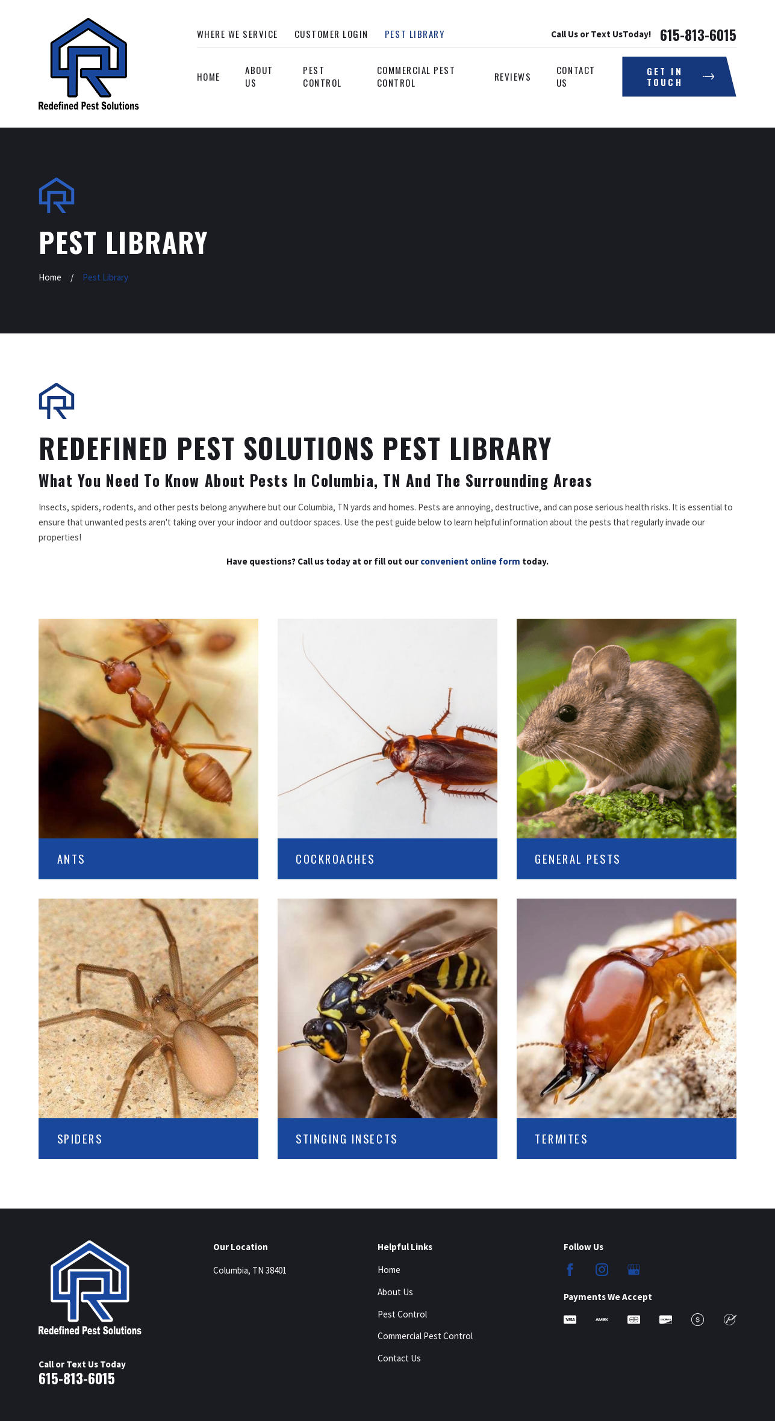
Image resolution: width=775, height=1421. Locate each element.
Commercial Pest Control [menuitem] (416, 76)
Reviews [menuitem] (513, 76)
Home (389, 1269)
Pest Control (402, 1314)
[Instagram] (602, 1269)
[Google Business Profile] (633, 1269)
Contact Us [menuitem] (576, 76)
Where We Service (237, 33)
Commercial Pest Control (425, 1336)
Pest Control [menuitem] (322, 76)
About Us (395, 1292)
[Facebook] (570, 1269)
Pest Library (414, 33)
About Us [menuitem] (259, 76)
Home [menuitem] (208, 76)
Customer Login (331, 33)
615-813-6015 (698, 35)
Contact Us (399, 1358)
